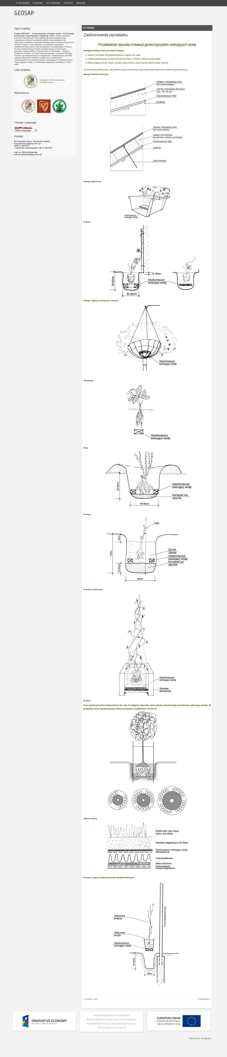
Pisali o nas (90, 999)
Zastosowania (88, 28)
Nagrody (38, 3)
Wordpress (206, 1038)
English (80, 3)
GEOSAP (24, 12)
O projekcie (22, 3)
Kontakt (68, 3)
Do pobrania (53, 3)
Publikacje (204, 999)
